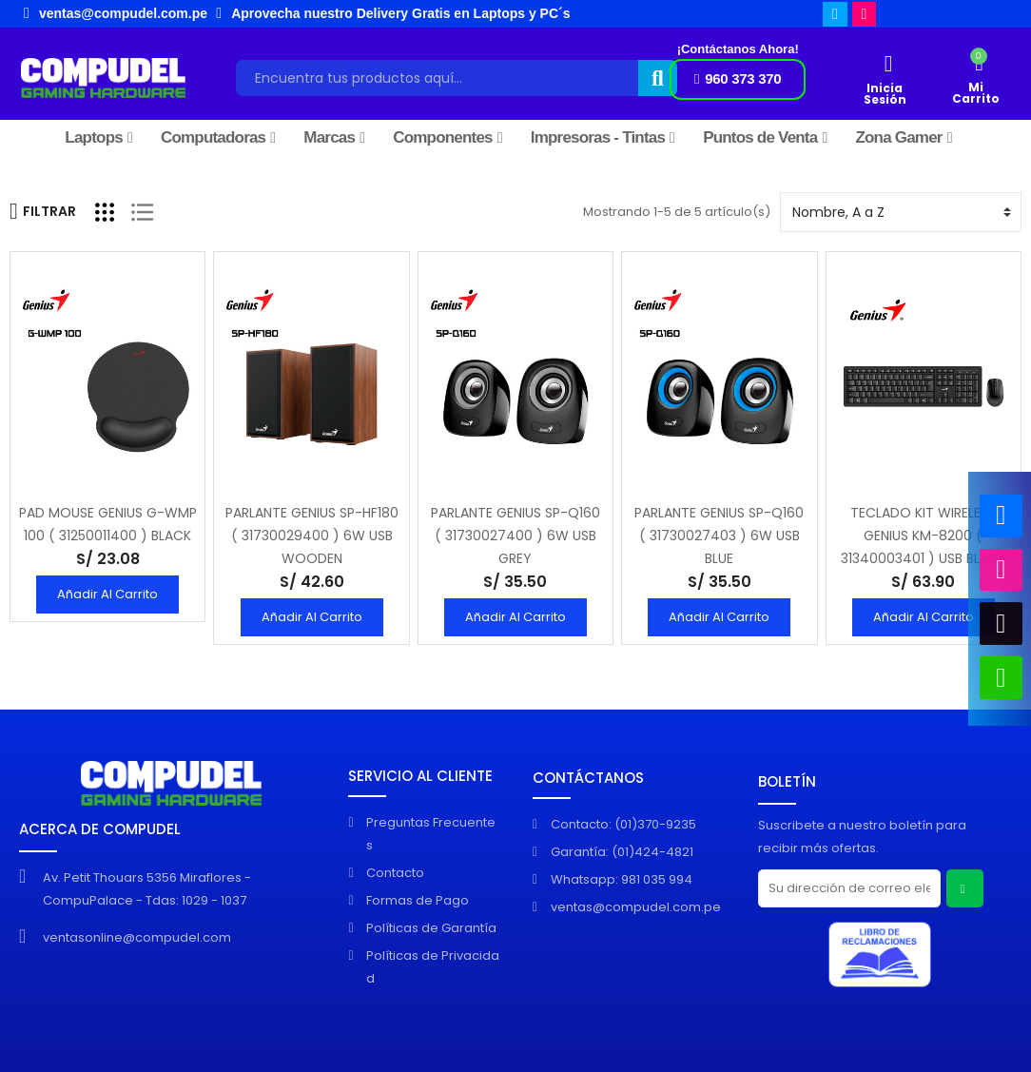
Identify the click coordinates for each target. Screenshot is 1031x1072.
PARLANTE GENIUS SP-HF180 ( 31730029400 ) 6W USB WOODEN (312, 535)
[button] (738, 79)
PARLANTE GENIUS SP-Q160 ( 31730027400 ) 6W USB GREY (515, 535)
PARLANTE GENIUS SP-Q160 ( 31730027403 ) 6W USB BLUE (719, 535)
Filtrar (43, 211)
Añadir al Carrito (107, 594)
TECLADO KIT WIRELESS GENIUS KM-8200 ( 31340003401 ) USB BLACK (923, 535)
